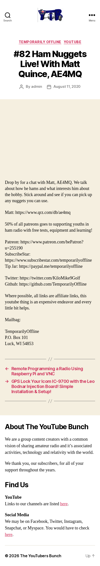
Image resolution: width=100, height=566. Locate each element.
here (64, 504)
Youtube (73, 42)
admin (36, 86)
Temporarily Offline (40, 42)
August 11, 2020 (67, 86)
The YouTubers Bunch (40, 555)
